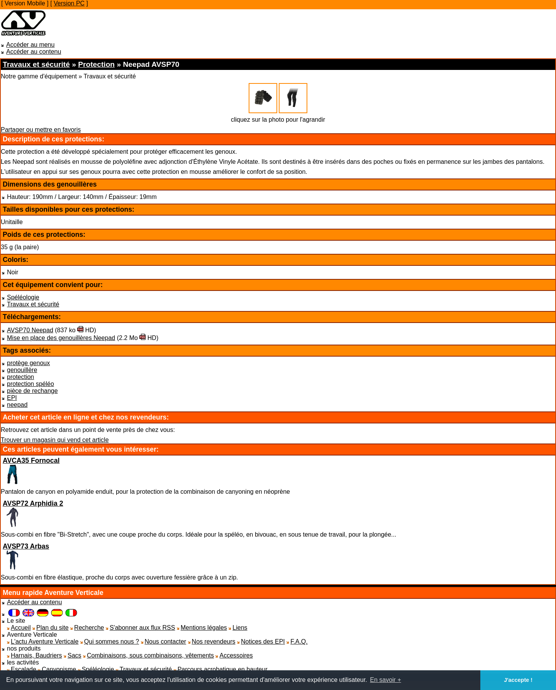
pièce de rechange (32, 390)
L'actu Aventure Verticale (44, 641)
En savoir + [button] (385, 679)
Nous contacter (165, 641)
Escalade (23, 669)
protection (20, 377)
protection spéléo (30, 384)
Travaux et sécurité (33, 304)
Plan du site (52, 627)
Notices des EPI (263, 641)
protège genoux (28, 363)
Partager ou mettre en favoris (41, 129)
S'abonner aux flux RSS (142, 627)
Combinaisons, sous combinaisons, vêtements (150, 655)
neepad (17, 404)
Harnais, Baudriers (36, 655)
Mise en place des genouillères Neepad (61, 338)
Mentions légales (204, 627)
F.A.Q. (298, 641)
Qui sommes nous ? (111, 641)
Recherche (89, 627)
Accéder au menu (30, 44)
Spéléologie (23, 297)
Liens (239, 627)
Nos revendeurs (214, 641)
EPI (12, 397)
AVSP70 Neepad (30, 330)
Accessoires (236, 655)
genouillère (22, 370)
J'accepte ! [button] (518, 680)
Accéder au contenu (33, 51)
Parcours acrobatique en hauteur (223, 669)
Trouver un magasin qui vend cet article (55, 440)
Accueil (21, 627)
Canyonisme (59, 669)
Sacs (74, 655)
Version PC (69, 3)
